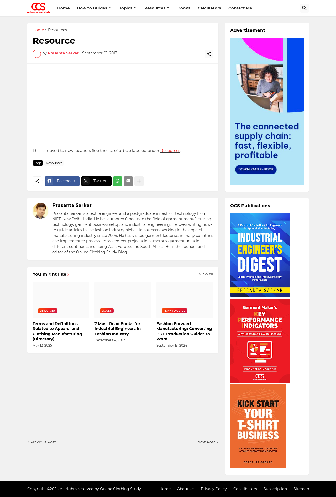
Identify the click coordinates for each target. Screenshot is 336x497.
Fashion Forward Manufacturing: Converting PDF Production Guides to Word (184, 331)
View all (206, 274)
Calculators (209, 8)
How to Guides (92, 8)
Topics (125, 8)
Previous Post (43, 442)
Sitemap (301, 488)
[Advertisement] (123, 105)
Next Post (206, 442)
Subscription (275, 488)
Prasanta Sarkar (72, 205)
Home (63, 8)
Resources (154, 8)
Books (183, 8)
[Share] (209, 54)
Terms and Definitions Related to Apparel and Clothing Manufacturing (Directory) (57, 331)
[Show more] (139, 181)
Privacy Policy (214, 488)
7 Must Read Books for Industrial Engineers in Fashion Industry (117, 328)
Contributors (245, 488)
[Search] (304, 8)
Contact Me (240, 8)
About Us (185, 488)
